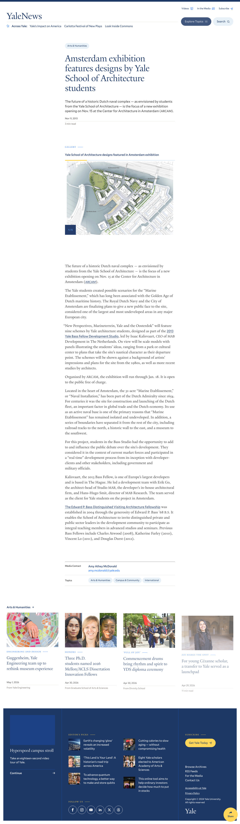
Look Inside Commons (119, 26)
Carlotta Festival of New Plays (83, 26)
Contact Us (192, 780)
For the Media (194, 776)
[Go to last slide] (92, 200)
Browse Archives (195, 767)
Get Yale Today (200, 743)
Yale (190, 811)
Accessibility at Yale (195, 788)
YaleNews (24, 17)
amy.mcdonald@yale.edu (104, 574)
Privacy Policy (192, 793)
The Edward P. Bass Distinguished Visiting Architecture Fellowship (112, 510)
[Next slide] (147, 200)
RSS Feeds (191, 771)
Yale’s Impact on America (45, 26)
